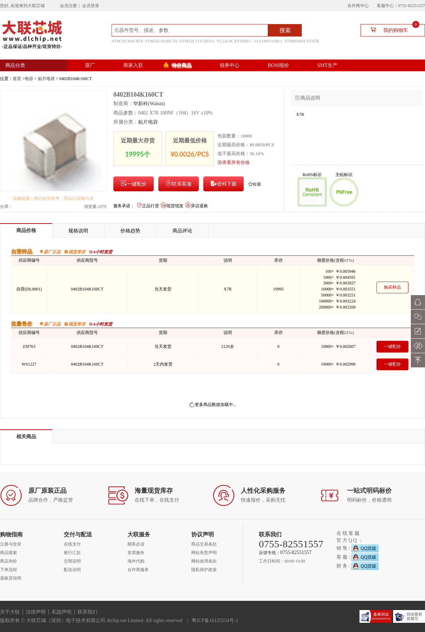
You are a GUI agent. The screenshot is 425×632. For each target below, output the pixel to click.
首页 (17, 78)
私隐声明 (62, 612)
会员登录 (90, 5)
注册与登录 (10, 544)
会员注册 (68, 5)
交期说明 (72, 561)
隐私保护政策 (204, 569)
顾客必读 (136, 544)
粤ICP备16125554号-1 (215, 620)
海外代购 (136, 561)
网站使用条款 (204, 561)
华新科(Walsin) (149, 103)
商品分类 (15, 65)
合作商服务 (138, 569)
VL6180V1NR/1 (268, 41)
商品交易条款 (204, 544)
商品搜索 (8, 552)
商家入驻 (133, 65)
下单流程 (8, 569)
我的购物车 (391, 29)
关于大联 (10, 612)
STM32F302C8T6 (127, 41)
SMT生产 (327, 65)
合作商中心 (358, 5)
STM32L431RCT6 (161, 41)
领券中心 (229, 65)
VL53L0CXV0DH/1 (233, 41)
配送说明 (72, 569)
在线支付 (72, 544)
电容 (29, 78)
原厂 (90, 65)
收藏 (254, 184)
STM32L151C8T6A (197, 41)
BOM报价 (278, 65)
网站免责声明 (204, 552)
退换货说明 (10, 578)
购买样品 (392, 287)
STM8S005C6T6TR (301, 41)
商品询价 (8, 561)
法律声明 (36, 612)
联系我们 (87, 612)
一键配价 (133, 183)
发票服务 (136, 552)
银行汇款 (72, 552)
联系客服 (178, 183)
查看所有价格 (233, 162)
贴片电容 (46, 78)
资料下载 (223, 183)
